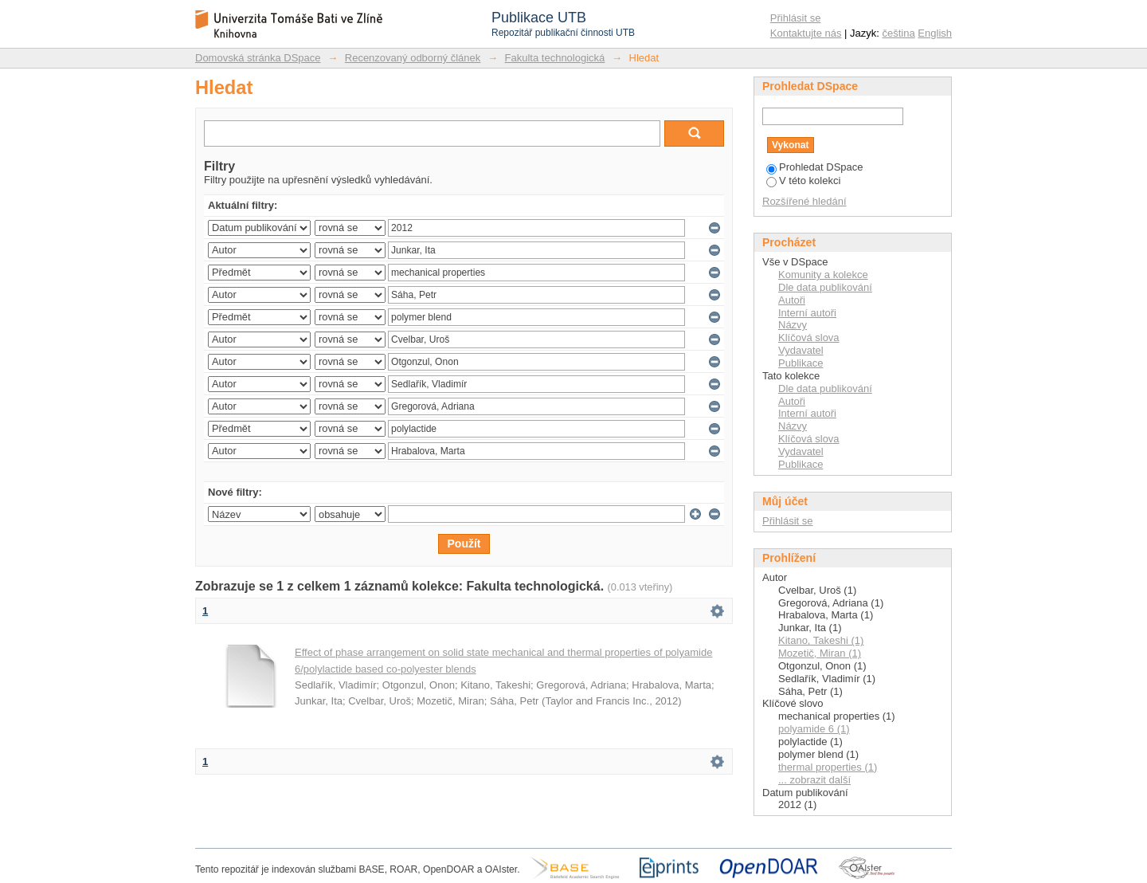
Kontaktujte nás (806, 33)
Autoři (791, 300)
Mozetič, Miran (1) (819, 653)
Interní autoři (807, 313)
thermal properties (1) (827, 767)
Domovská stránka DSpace (258, 58)
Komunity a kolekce (823, 275)
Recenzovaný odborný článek (413, 58)
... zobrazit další (814, 780)
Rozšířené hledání (804, 201)
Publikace (800, 363)
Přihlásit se (795, 18)
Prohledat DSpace (814, 167)
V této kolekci (803, 180)
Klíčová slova (809, 337)
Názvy (792, 325)
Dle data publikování (825, 287)
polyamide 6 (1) (814, 729)
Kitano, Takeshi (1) (820, 640)
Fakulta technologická (555, 58)
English (935, 33)
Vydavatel (801, 350)
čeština (899, 33)
